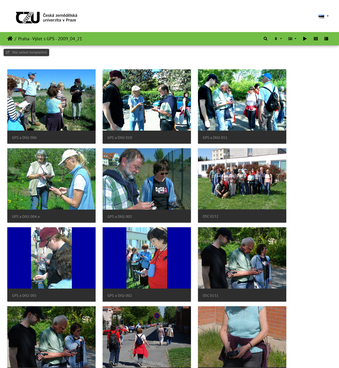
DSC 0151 (20, 269)
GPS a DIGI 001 (190, 199)
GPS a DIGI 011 (190, 129)
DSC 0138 (186, 340)
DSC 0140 (20, 339)
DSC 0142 (186, 269)
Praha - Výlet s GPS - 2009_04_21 (50, 39)
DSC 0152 (103, 199)
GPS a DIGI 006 (24, 129)
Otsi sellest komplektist (26, 52)
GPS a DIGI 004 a (274, 129)
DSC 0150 (103, 269)
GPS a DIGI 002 (273, 199)
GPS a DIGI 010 (107, 129)
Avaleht (10, 38)
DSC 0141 (268, 269)
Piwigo (179, 358)
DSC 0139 (103, 340)
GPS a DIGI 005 (24, 199)
